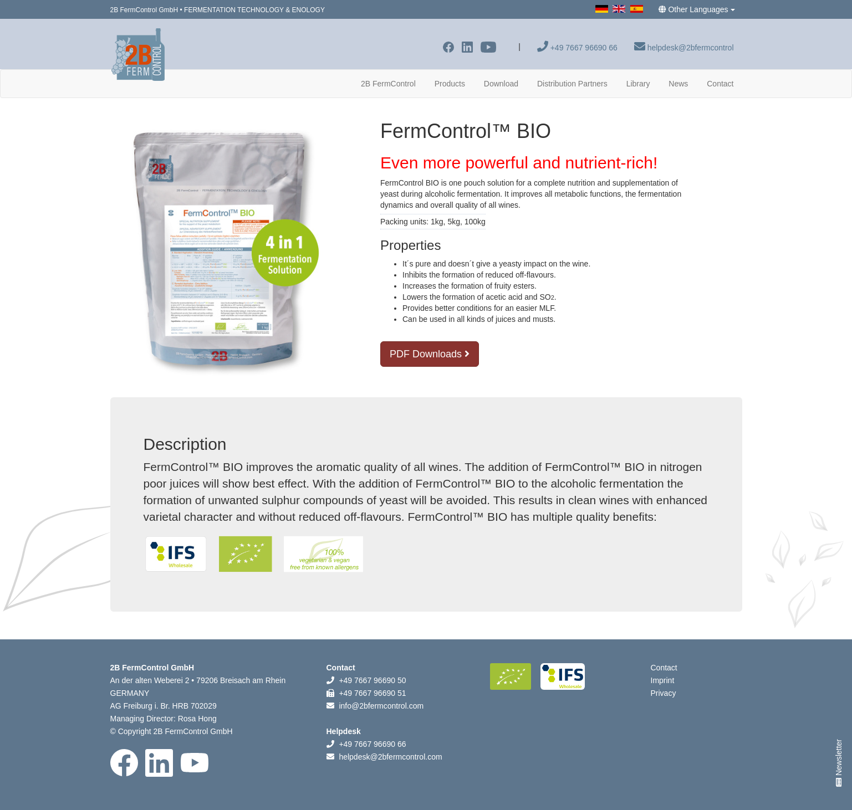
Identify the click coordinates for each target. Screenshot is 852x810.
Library (638, 83)
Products (450, 83)
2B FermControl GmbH (144, 10)
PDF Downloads (430, 354)
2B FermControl (392, 83)
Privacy (663, 693)
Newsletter (838, 763)
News (678, 83)
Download (501, 83)
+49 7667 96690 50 (372, 680)
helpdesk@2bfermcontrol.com (390, 756)
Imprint (663, 680)
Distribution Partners (572, 83)
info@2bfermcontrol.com (381, 705)
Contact (720, 83)
